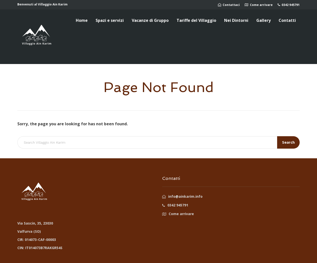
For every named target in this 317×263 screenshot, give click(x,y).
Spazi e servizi (110, 20)
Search (288, 142)
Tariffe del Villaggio (196, 20)
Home (82, 20)
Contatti (287, 20)
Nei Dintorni (236, 20)
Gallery (263, 20)
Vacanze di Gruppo (150, 20)
